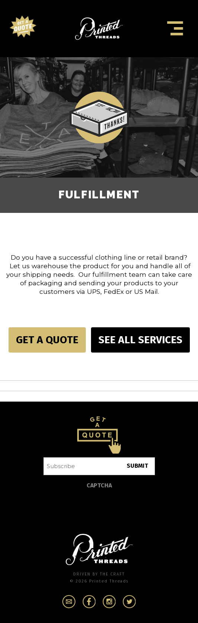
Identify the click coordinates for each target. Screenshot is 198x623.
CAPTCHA (99, 485)
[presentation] (99, 507)
